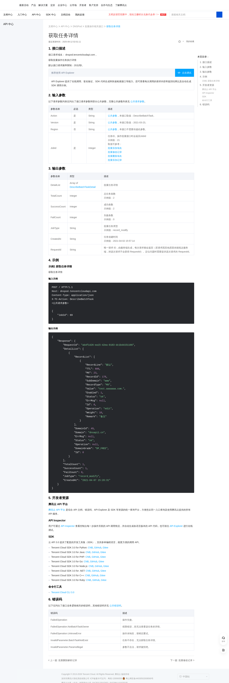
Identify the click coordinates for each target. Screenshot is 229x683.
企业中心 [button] (62, 5)
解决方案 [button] (43, 5)
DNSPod (77, 26)
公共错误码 (115, 605)
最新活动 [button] (24, 5)
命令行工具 (207, 100)
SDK (204, 96)
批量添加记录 (115, 160)
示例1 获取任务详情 (211, 81)
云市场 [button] (73, 5)
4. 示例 (203, 76)
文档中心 (8, 14)
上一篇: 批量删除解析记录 (63, 660)
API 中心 (8, 24)
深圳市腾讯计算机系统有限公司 (75, 678)
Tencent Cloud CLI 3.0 (62, 592)
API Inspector (208, 93)
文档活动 (65, 14)
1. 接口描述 (206, 62)
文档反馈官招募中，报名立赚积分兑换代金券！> (137, 14)
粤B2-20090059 (115, 678)
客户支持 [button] (93, 5)
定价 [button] (52, 5)
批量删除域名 (115, 156)
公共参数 (112, 115)
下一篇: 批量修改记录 (181, 660)
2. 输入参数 (206, 67)
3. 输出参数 (206, 71)
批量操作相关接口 (94, 26)
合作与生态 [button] (107, 5)
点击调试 (184, 72)
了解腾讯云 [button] (121, 5)
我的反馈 (79, 14)
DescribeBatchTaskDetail (83, 187)
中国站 (184, 676)
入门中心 (22, 14)
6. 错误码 (204, 104)
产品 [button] (33, 5)
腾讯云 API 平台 (209, 89)
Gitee (105, 547)
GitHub (97, 547)
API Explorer (176, 526)
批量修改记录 (115, 152)
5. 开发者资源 (207, 85)
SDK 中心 (51, 14)
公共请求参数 (137, 101)
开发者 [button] (82, 5)
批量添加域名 (115, 148)
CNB (90, 547)
